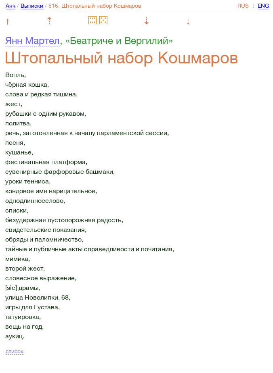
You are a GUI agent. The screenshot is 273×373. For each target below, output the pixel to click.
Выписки (32, 5)
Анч (10, 5)
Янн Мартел (32, 40)
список (14, 351)
